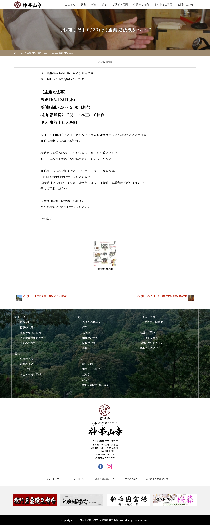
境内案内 (87, 364)
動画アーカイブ (149, 348)
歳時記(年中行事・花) (95, 385)
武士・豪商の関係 (30, 374)
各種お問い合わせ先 (151, 343)
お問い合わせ (185, 4)
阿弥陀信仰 (88, 343)
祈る (93, 4)
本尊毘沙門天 (90, 338)
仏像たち (87, 333)
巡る (104, 4)
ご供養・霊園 (120, 4)
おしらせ (70, 4)
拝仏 (84, 327)
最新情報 (25, 322)
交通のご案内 (141, 4)
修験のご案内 (28, 343)
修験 (84, 348)
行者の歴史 (26, 364)
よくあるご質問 (163, 4)
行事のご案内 (28, 327)
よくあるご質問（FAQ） (157, 479)
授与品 (86, 374)
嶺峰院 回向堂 (154, 322)
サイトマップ (52, 479)
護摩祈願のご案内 (30, 333)
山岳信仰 (25, 369)
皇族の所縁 (26, 359)
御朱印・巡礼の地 (92, 369)
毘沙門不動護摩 (91, 322)
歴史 (83, 4)
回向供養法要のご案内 (33, 53)
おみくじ (87, 380)
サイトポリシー (78, 479)
